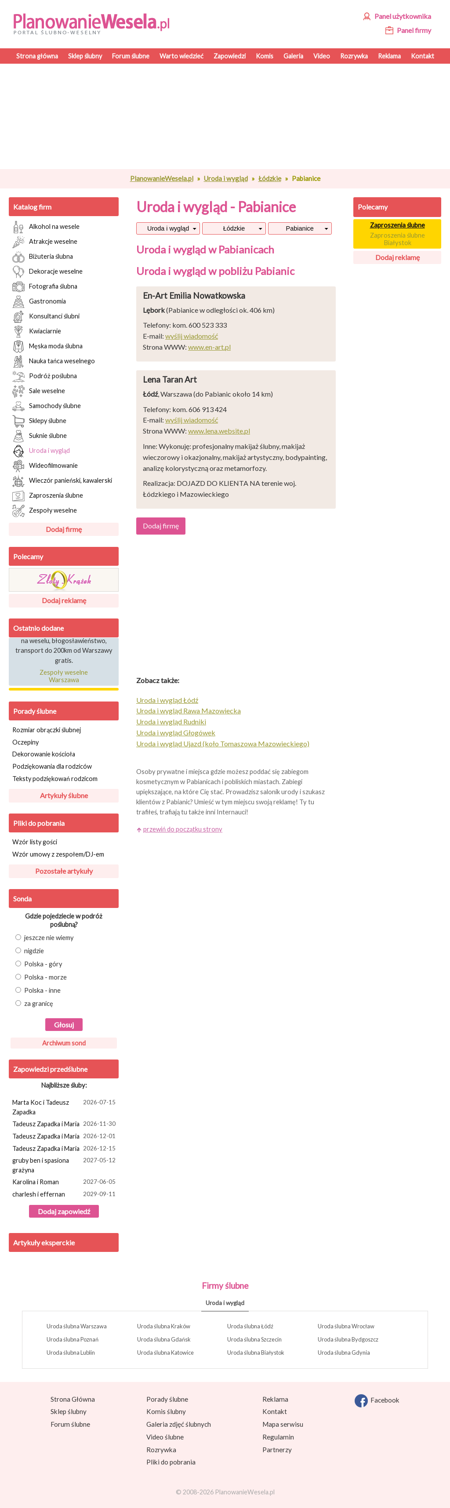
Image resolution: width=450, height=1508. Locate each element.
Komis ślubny (166, 1411)
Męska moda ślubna (47, 346)
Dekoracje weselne (47, 272)
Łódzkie (269, 178)
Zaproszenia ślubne (47, 496)
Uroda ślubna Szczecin (254, 1339)
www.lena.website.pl (219, 431)
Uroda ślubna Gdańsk (164, 1339)
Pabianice (300, 228)
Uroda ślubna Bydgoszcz (348, 1339)
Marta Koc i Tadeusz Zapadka (64, 1107)
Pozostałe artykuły (64, 871)
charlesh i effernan (64, 1195)
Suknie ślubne (39, 436)
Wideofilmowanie (45, 466)
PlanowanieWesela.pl (161, 178)
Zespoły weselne (44, 511)
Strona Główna (73, 1399)
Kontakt (274, 1411)
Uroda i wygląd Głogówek (175, 732)
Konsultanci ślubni (46, 317)
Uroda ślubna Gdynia (344, 1352)
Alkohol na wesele (46, 227)
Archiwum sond (64, 1043)
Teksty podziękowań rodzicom (55, 778)
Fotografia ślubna (44, 287)
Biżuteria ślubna (42, 257)
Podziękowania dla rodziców (52, 766)
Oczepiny (25, 742)
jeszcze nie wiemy (44, 937)
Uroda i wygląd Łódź (167, 700)
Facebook (377, 1400)
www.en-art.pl (209, 347)
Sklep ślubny (69, 1411)
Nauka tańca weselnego (53, 361)
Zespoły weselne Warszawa (64, 677)
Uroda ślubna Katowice (165, 1352)
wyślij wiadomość (191, 336)
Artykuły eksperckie (44, 1242)
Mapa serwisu (282, 1424)
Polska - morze (41, 977)
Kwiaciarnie (36, 331)
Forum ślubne (70, 1424)
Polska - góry (38, 964)
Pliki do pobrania (39, 823)
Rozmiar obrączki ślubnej (46, 730)
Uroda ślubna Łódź (250, 1326)
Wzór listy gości (34, 842)
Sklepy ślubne (39, 421)
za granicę (34, 1003)
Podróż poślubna (44, 376)
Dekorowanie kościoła (43, 754)
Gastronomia (39, 302)
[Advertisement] (236, 116)
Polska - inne (38, 990)
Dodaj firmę (64, 529)
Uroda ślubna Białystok (255, 1352)
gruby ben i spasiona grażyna (64, 1165)
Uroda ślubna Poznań (72, 1339)
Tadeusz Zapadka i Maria (64, 1124)
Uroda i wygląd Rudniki (171, 721)
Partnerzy (277, 1450)
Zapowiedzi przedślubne (50, 1069)
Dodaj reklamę (64, 600)
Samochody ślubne (46, 406)
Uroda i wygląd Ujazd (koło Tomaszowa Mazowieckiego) (222, 743)
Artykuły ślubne (64, 795)
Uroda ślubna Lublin (71, 1352)
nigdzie (29, 951)
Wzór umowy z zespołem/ (58, 854)
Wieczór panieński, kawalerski (62, 481)
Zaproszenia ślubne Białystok (397, 238)
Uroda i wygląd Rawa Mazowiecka (188, 710)
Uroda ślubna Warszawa (77, 1326)
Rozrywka (161, 1450)
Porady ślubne (34, 711)
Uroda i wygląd (226, 178)
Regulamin (278, 1437)
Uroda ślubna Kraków (163, 1326)
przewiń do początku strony (182, 829)
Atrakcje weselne (44, 242)
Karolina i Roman (64, 1182)
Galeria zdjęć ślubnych (178, 1424)
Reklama (275, 1399)
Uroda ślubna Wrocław (346, 1326)
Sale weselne (38, 391)
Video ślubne (165, 1437)
